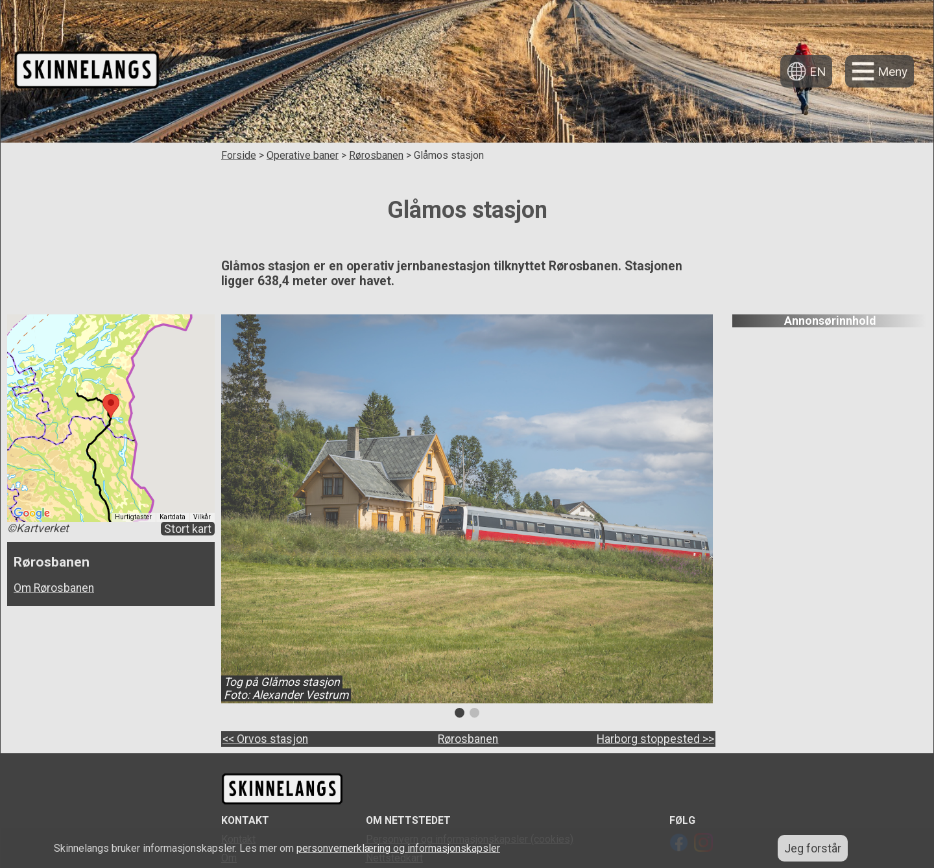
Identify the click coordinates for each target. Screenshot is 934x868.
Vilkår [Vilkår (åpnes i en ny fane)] (202, 517)
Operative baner (303, 155)
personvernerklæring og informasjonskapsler (398, 848)
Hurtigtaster (133, 517)
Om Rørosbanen (54, 587)
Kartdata (173, 517)
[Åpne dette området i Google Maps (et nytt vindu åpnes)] (31, 513)
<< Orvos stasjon (265, 739)
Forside (238, 155)
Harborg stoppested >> (655, 739)
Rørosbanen (376, 155)
